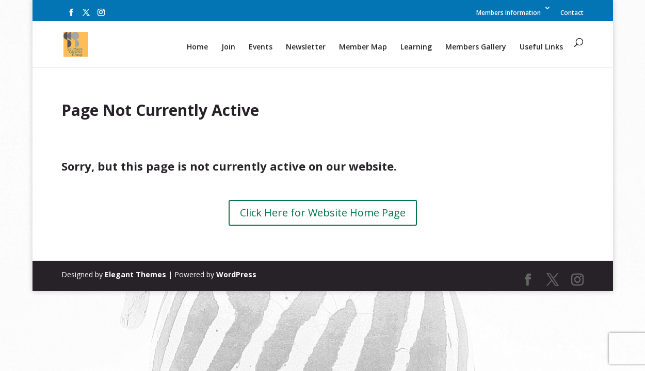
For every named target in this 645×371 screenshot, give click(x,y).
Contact (572, 13)
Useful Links (541, 47)
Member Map (363, 47)
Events (260, 47)
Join (228, 47)
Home (197, 47)
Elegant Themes (135, 274)
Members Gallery (475, 47)
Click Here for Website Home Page (323, 213)
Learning (416, 47)
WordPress (236, 274)
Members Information (508, 13)
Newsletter (306, 47)
